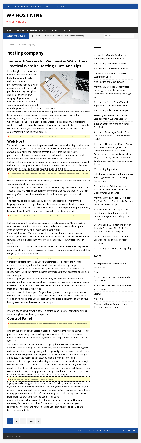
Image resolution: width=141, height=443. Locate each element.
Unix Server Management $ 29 (28, 6)
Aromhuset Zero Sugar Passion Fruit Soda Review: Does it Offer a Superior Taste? (112, 135)
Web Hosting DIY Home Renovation (111, 68)
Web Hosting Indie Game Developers (112, 110)
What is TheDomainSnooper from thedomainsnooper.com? (110, 306)
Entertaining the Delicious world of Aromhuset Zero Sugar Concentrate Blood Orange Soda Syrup (111, 189)
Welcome (98, 298)
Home (8, 6)
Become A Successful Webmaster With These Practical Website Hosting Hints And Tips (47, 63)
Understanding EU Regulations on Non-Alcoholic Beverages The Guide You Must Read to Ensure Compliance (113, 228)
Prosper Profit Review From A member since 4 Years (113, 279)
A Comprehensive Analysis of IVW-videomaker (110, 265)
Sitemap (60, 6)
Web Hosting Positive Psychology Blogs (113, 248)
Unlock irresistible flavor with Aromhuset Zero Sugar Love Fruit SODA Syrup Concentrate (113, 178)
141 (31, 421)
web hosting (22, 74)
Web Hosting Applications (106, 169)
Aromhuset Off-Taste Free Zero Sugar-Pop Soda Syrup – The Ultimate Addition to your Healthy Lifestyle (113, 201)
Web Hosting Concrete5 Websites (110, 63)
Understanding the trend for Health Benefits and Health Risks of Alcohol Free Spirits (111, 240)
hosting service (48, 282)
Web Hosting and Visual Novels (109, 81)
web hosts (81, 145)
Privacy (49, 6)
